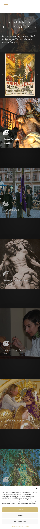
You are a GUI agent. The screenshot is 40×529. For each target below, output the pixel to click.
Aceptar (20, 510)
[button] (37, 488)
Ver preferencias (20, 521)
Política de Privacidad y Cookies (20, 526)
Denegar (20, 516)
